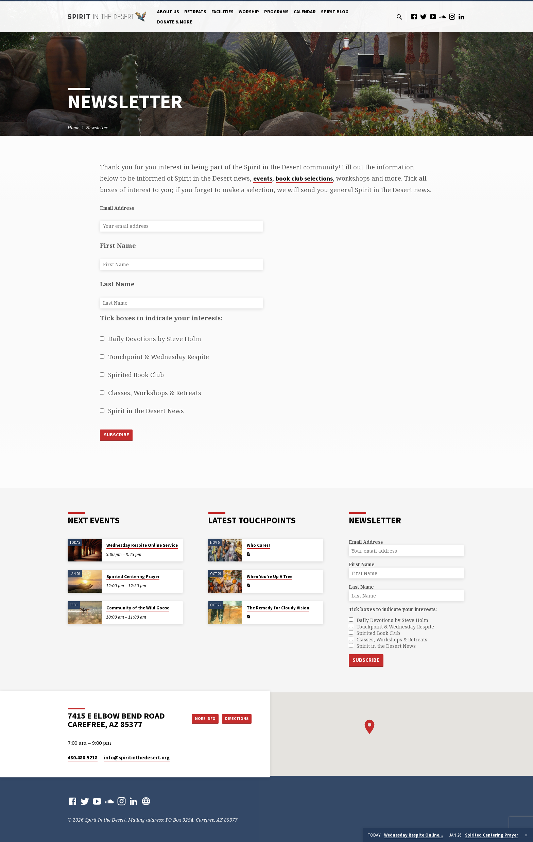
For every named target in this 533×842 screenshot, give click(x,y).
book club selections (304, 178)
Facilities (222, 12)
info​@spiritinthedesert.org (137, 757)
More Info (196, 718)
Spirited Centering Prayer (132, 576)
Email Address (117, 208)
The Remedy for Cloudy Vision (278, 607)
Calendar (305, 12)
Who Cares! (258, 545)
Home (73, 128)
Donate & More (174, 22)
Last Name (117, 284)
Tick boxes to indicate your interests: (161, 318)
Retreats (195, 12)
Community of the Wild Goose (137, 607)
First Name (118, 245)
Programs (276, 12)
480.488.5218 (83, 757)
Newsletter (97, 128)
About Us (168, 12)
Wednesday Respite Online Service (142, 545)
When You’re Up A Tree (269, 576)
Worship (249, 12)
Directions (234, 718)
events (262, 178)
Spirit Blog (334, 12)
